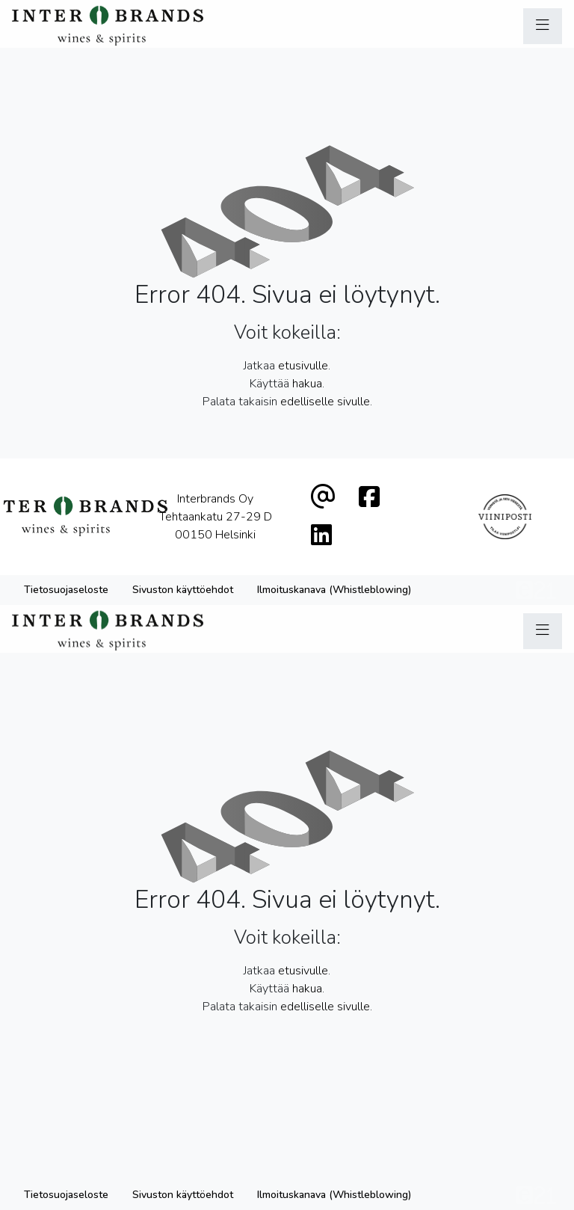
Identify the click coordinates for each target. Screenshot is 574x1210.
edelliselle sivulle (325, 401)
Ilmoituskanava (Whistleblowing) (334, 590)
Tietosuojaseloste (66, 590)
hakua (307, 383)
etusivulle (303, 365)
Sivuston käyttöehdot (182, 590)
